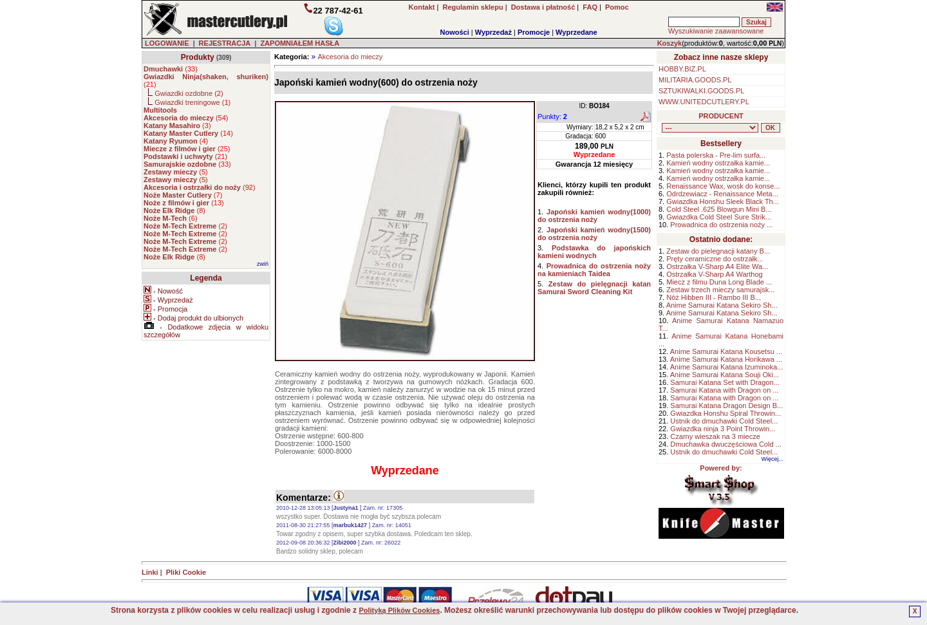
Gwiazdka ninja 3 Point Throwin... (722, 429)
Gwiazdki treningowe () (192, 102)
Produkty (197, 57)
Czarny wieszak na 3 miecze (715, 436)
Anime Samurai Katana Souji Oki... (724, 374)
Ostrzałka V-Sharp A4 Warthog (714, 274)
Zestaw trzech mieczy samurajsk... (720, 290)
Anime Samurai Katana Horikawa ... (726, 359)
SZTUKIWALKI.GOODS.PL (701, 91)
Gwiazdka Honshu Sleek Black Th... (722, 201)
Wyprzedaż (493, 32)
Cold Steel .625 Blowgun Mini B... (718, 209)
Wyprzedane (576, 32)
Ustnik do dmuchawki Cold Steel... (724, 421)
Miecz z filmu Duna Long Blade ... (719, 282)
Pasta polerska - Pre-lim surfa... (715, 155)
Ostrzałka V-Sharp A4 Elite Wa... (717, 266)
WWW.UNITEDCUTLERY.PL (704, 102)
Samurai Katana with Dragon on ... (724, 390)
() (171, 69)
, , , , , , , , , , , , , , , (710, 128)
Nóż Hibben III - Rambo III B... (713, 297)
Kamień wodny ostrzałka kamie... (718, 163)
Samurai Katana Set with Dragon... (724, 382)
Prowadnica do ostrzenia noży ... (721, 225)
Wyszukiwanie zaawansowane (715, 31)
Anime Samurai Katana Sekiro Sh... (722, 305)
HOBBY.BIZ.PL (682, 69)
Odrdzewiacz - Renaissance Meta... (722, 194)
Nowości (454, 32)
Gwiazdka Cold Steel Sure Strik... (718, 217)
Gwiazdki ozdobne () (188, 93)
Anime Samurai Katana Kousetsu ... (726, 351)
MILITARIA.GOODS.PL (695, 80)
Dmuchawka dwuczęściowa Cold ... (725, 444)
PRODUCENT (721, 116)
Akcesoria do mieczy (349, 57)
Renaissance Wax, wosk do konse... (723, 186)
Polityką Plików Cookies (399, 610)
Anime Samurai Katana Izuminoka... (726, 367)
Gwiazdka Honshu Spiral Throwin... (725, 413)
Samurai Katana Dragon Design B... (726, 405)
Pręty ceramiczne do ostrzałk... (714, 259)
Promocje (534, 32)
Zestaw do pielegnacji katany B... (718, 251)
